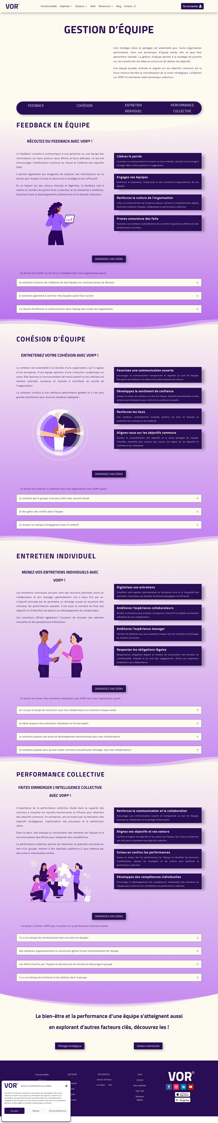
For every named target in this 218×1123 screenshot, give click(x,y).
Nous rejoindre (139, 1091)
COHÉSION (85, 110)
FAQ (110, 1090)
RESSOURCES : (104, 1079)
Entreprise (72, 1088)
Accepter (14, 1110)
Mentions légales (33, 1117)
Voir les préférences (57, 1110)
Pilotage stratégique (69, 1051)
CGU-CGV (43, 1117)
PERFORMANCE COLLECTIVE (182, 110)
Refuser (36, 1110)
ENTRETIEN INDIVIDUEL (133, 110)
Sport (72, 1094)
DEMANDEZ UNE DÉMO (109, 264)
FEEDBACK (36, 110)
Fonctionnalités (49, 6)
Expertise (64, 6)
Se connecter (190, 6)
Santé (72, 1099)
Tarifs (93, 6)
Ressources (105, 6)
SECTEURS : (72, 1081)
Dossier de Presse (104, 1085)
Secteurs (79, 6)
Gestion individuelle (148, 1051)
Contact (128, 6)
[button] (66, 1086)
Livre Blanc (100, 1090)
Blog (118, 6)
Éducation (72, 1105)
